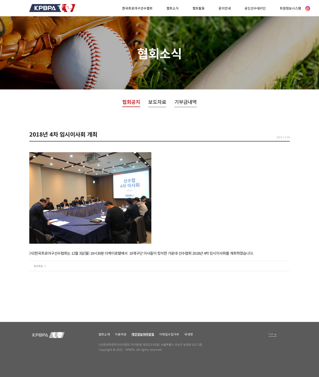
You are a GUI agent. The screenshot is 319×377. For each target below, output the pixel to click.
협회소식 (172, 8)
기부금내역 (185, 101)
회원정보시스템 (290, 8)
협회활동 (198, 8)
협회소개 (104, 334)
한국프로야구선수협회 (137, 8)
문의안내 (224, 8)
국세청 (188, 334)
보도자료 (157, 101)
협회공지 (131, 101)
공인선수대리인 (255, 8)
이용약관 (120, 334)
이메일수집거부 (169, 334)
